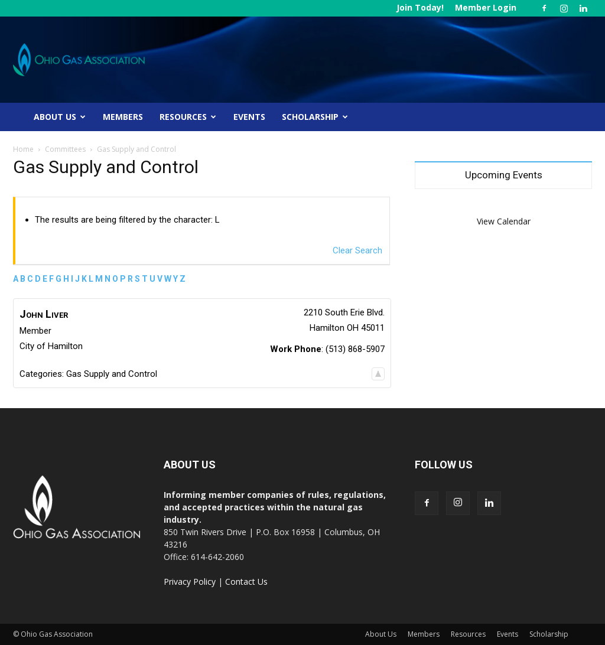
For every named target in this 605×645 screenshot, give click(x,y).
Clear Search (357, 250)
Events (249, 116)
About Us (60, 116)
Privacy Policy (190, 581)
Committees (65, 149)
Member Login (485, 7)
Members (123, 116)
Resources (188, 116)
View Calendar (504, 221)
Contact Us (246, 581)
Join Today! (420, 7)
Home (23, 149)
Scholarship (315, 116)
